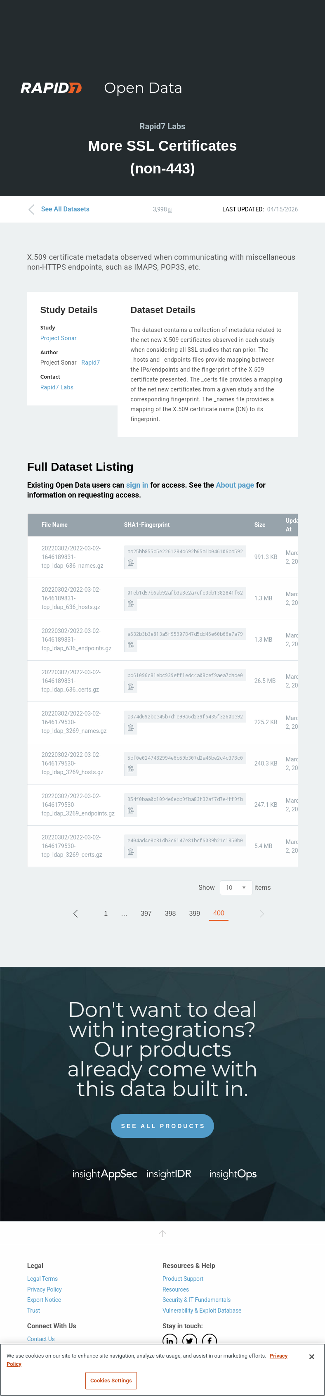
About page (235, 485)
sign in (137, 485)
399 (194, 913)
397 (146, 913)
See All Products (163, 1126)
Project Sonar (58, 338)
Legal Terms (42, 1278)
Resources (175, 1289)
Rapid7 (90, 362)
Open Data (143, 88)
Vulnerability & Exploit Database (201, 1310)
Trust (33, 1310)
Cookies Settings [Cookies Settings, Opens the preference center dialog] (111, 1380)
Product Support (182, 1278)
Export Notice (44, 1299)
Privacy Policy (44, 1289)
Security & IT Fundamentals (196, 1299)
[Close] (312, 1357)
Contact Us (41, 1339)
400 (218, 913)
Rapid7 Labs (57, 387)
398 (170, 913)
